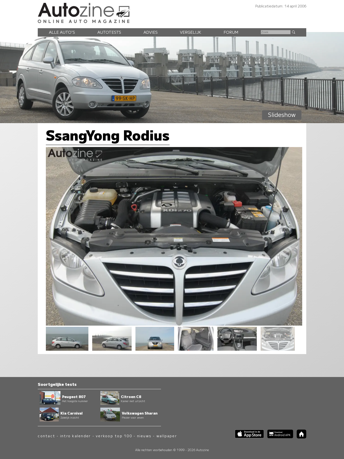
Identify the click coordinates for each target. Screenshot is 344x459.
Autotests (109, 32)
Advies (151, 32)
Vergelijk (190, 32)
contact (46, 435)
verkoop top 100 (114, 435)
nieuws (144, 435)
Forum (231, 32)
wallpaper (166, 435)
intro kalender (75, 435)
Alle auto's (62, 32)
